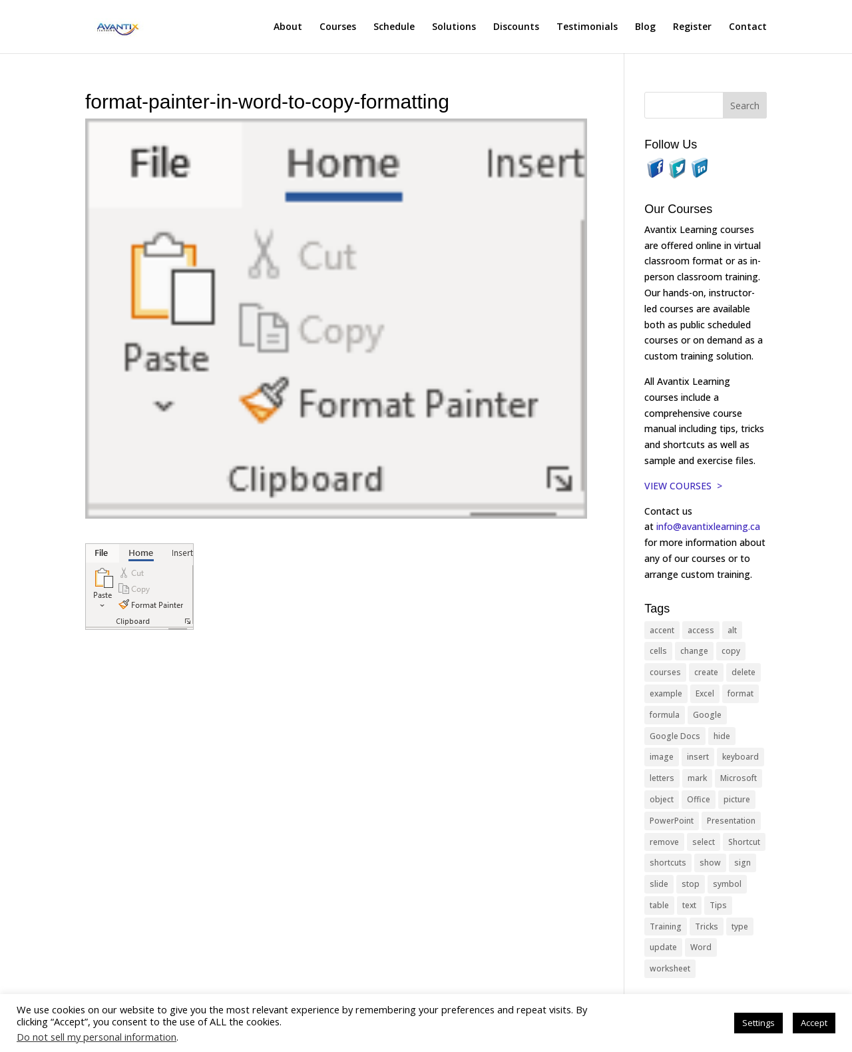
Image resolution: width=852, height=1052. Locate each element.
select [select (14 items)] (703, 842)
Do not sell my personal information (96, 1036)
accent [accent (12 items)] (662, 630)
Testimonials (587, 27)
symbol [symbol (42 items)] (727, 884)
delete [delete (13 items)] (743, 672)
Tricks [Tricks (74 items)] (706, 926)
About (288, 27)
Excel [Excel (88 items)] (705, 693)
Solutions (454, 27)
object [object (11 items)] (662, 799)
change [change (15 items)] (694, 651)
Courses (338, 27)
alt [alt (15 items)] (732, 630)
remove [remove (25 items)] (664, 842)
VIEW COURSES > (683, 485)
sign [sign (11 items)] (742, 862)
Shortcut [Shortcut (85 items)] (744, 842)
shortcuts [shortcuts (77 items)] (668, 862)
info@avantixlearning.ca (709, 526)
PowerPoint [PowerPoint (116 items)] (672, 820)
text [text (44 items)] (689, 905)
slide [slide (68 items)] (659, 884)
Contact (748, 27)
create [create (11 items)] (706, 672)
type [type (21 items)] (740, 926)
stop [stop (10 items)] (691, 884)
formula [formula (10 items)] (665, 714)
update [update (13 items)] (663, 947)
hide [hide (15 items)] (722, 736)
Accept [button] (814, 1023)
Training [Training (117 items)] (666, 926)
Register (692, 27)
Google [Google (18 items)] (707, 714)
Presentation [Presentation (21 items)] (731, 820)
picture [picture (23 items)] (737, 799)
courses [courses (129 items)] (665, 672)
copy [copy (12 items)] (731, 651)
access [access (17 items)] (701, 630)
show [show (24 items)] (710, 862)
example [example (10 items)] (666, 693)
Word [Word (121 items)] (701, 947)
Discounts (516, 27)
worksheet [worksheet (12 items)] (670, 968)
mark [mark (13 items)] (697, 778)
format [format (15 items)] (740, 693)
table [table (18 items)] (659, 905)
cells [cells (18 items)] (658, 651)
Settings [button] (758, 1023)
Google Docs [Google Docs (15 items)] (675, 736)
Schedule (394, 27)
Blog (645, 27)
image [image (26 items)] (662, 756)
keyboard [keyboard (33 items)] (740, 756)
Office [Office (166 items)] (698, 799)
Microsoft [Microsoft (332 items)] (738, 778)
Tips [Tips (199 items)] (718, 905)
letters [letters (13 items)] (662, 778)
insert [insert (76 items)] (698, 756)
